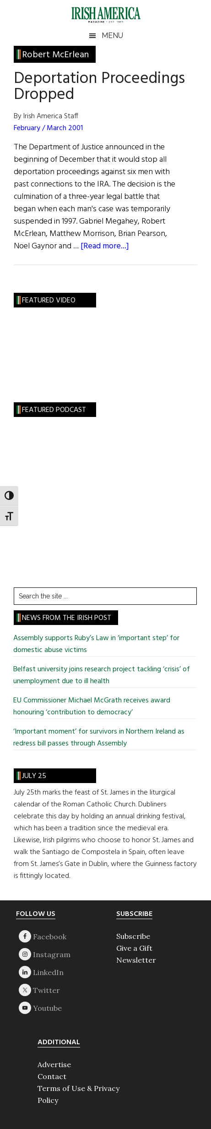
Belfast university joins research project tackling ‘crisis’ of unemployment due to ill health (101, 675)
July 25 (34, 776)
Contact (52, 1076)
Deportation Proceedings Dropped (99, 87)
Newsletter (136, 960)
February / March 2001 (48, 128)
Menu (112, 35)
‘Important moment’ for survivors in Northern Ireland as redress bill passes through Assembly (98, 738)
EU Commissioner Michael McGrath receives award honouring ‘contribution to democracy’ (91, 706)
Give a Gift (134, 948)
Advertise (54, 1064)
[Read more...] (105, 246)
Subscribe (133, 936)
